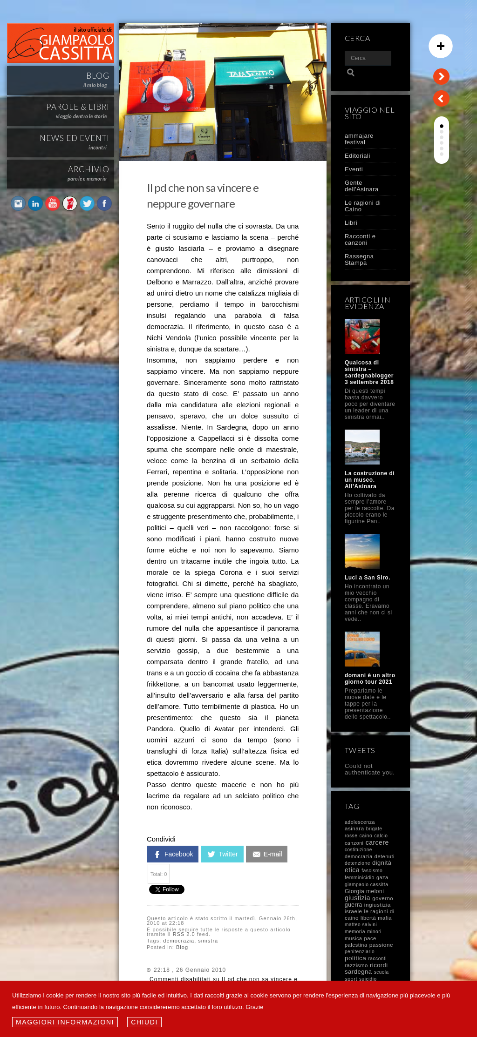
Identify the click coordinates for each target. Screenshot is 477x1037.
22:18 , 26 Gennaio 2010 (190, 970)
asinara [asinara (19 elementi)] (354, 828)
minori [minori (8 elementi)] (374, 931)
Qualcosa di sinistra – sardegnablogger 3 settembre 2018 (369, 372)
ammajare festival (359, 139)
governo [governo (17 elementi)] (382, 898)
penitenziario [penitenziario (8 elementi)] (360, 951)
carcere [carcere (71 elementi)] (377, 842)
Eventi (354, 169)
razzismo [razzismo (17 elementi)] (356, 965)
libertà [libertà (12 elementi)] (368, 918)
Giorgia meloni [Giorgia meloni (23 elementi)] (364, 891)
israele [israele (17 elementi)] (353, 911)
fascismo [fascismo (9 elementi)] (371, 870)
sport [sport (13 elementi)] (351, 979)
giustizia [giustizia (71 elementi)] (357, 898)
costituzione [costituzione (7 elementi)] (358, 849)
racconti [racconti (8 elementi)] (377, 958)
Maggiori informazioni (65, 1022)
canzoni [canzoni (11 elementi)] (354, 843)
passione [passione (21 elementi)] (381, 945)
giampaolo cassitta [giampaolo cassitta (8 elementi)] (366, 884)
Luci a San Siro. (367, 577)
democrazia (178, 940)
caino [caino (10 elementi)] (366, 835)
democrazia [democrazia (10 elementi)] (359, 856)
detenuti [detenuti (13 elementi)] (385, 856)
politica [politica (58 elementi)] (355, 958)
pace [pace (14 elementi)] (370, 938)
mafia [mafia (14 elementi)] (385, 918)
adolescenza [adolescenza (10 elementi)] (360, 822)
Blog (182, 947)
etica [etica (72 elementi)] (352, 870)
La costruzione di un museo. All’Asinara (370, 480)
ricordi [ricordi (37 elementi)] (379, 965)
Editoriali (357, 155)
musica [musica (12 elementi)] (353, 938)
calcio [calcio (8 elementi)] (381, 835)
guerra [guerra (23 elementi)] (353, 905)
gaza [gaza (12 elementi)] (382, 877)
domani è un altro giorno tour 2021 (370, 678)
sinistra (208, 940)
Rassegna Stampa (359, 259)
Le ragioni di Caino (363, 206)
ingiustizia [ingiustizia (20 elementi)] (377, 905)
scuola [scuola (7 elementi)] (381, 972)
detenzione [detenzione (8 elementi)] (357, 863)
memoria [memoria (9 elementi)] (355, 931)
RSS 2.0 (184, 934)
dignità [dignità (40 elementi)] (382, 862)
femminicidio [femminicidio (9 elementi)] (360, 877)
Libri (351, 222)
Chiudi (144, 1022)
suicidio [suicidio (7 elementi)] (367, 979)
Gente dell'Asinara (362, 186)
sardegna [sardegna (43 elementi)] (358, 971)
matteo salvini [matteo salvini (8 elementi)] (361, 924)
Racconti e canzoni (360, 239)
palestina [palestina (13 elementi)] (356, 945)
